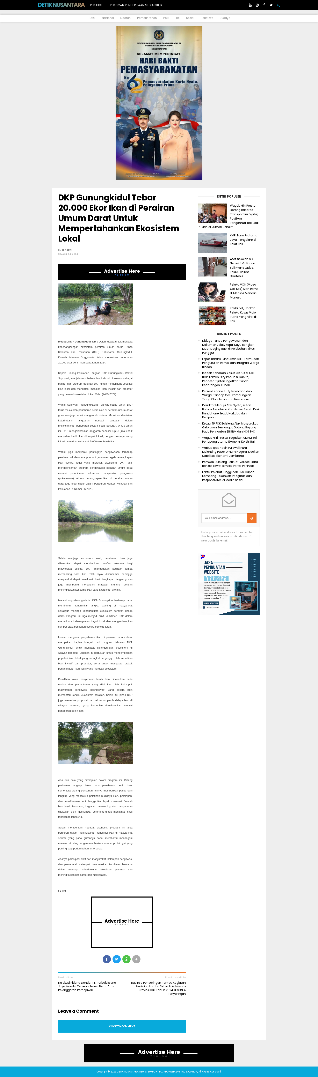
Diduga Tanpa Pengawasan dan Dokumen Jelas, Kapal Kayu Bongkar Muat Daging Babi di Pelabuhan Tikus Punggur (228, 347)
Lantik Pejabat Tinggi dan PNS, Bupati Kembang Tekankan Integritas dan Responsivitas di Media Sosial (228, 476)
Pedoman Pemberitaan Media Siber (136, 5)
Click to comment (122, 1026)
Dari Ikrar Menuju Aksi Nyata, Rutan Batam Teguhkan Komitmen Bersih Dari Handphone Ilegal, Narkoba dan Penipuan (230, 411)
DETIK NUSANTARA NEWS (69, 5)
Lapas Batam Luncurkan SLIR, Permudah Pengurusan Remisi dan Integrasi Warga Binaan (230, 363)
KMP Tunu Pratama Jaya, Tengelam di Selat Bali (243, 239)
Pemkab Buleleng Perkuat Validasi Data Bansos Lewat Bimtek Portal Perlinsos (230, 464)
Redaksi (96, 5)
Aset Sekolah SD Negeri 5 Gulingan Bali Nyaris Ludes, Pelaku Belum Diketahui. (242, 267)
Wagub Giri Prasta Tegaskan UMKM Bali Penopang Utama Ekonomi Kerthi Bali (229, 440)
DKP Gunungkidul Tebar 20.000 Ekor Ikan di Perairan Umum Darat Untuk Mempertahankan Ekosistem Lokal (118, 218)
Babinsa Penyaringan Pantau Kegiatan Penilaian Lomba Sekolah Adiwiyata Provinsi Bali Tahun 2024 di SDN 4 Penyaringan (158, 988)
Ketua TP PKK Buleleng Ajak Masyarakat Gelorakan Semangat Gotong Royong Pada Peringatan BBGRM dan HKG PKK (230, 428)
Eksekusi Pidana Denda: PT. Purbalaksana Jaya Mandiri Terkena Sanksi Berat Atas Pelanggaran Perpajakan (87, 986)
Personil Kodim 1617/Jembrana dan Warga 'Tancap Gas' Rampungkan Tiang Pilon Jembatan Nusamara (227, 395)
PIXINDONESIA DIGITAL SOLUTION (178, 1071)
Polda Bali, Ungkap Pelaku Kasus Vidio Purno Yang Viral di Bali (243, 314)
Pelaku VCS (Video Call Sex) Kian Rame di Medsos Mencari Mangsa (244, 290)
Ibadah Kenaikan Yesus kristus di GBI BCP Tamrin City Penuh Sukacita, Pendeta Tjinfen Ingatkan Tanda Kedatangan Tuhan (228, 379)
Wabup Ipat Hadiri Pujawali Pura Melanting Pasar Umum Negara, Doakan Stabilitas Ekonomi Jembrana (230, 452)
